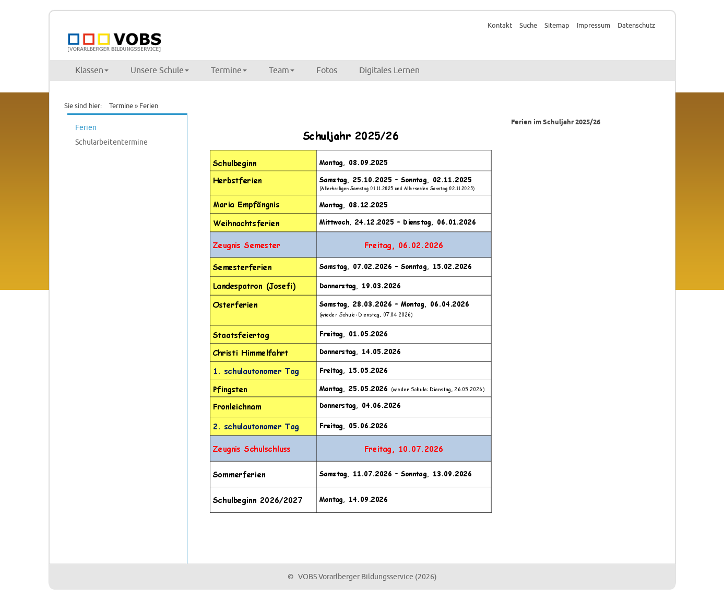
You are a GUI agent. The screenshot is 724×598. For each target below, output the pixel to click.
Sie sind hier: (83, 106)
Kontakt (500, 25)
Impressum (593, 25)
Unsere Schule (159, 70)
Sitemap (556, 25)
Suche (528, 25)
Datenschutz (636, 25)
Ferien (86, 128)
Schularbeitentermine (111, 142)
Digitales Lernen (389, 70)
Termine (229, 70)
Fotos (326, 70)
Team (281, 70)
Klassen (92, 70)
